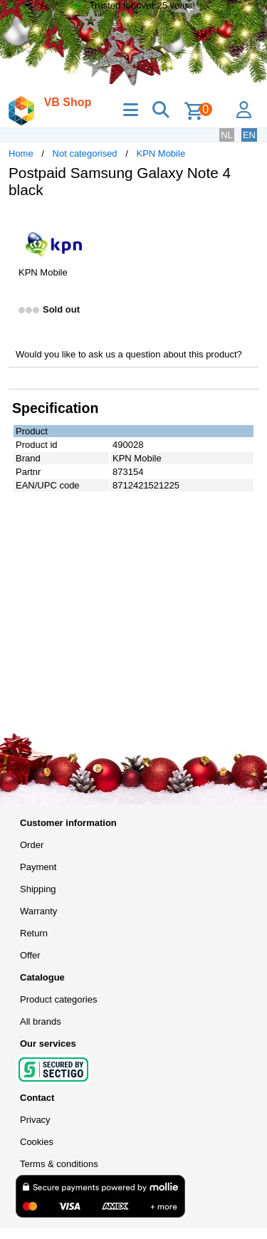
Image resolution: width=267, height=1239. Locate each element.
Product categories (58, 999)
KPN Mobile (160, 153)
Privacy (35, 1119)
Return (34, 933)
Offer (30, 955)
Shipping (38, 889)
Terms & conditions (59, 1164)
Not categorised (85, 153)
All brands (40, 1021)
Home (21, 153)
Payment (38, 867)
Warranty (38, 911)
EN (249, 135)
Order (31, 845)
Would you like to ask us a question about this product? (129, 354)
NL (227, 135)
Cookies (36, 1141)
